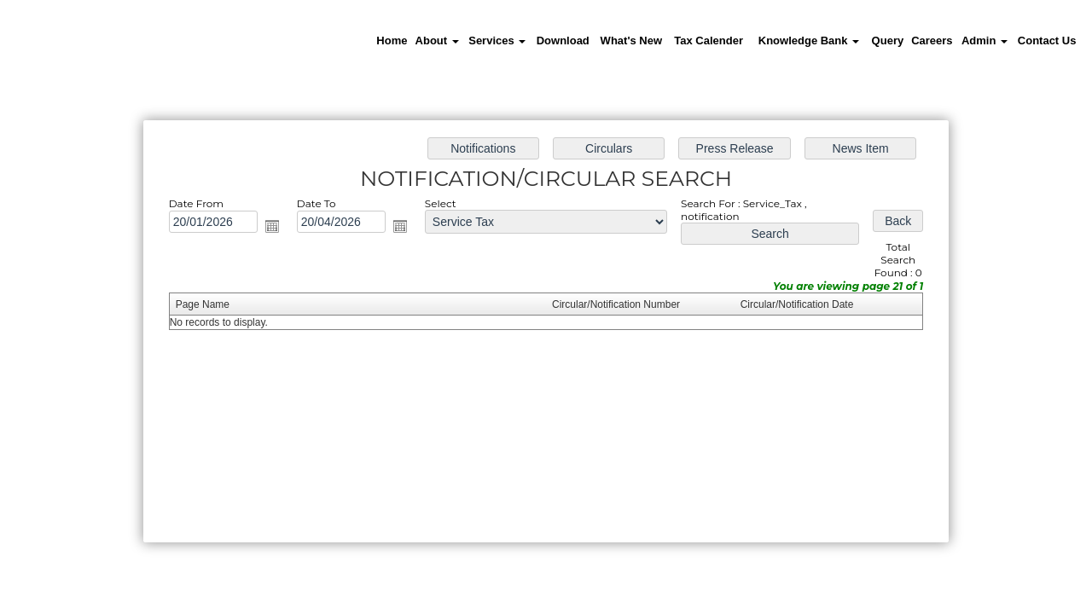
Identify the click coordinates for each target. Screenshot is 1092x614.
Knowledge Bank (808, 40)
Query (888, 40)
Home (391, 40)
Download (563, 40)
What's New (631, 40)
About (437, 40)
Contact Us (1047, 40)
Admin (984, 40)
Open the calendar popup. (272, 226)
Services (497, 40)
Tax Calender (708, 40)
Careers (931, 40)
